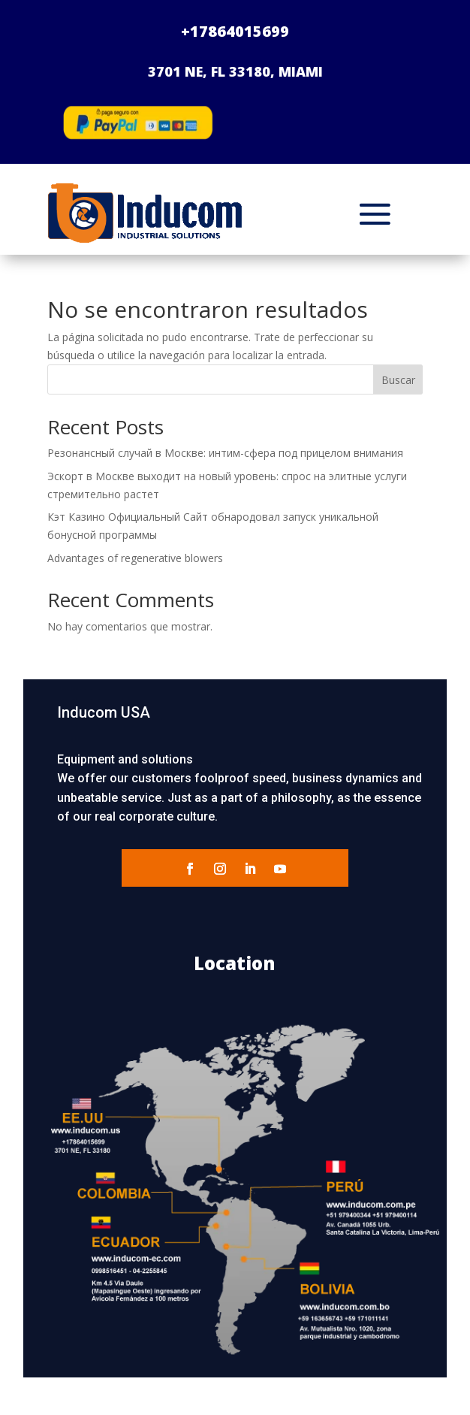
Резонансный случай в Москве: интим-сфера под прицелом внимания (225, 453)
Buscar (398, 380)
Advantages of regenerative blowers (135, 558)
